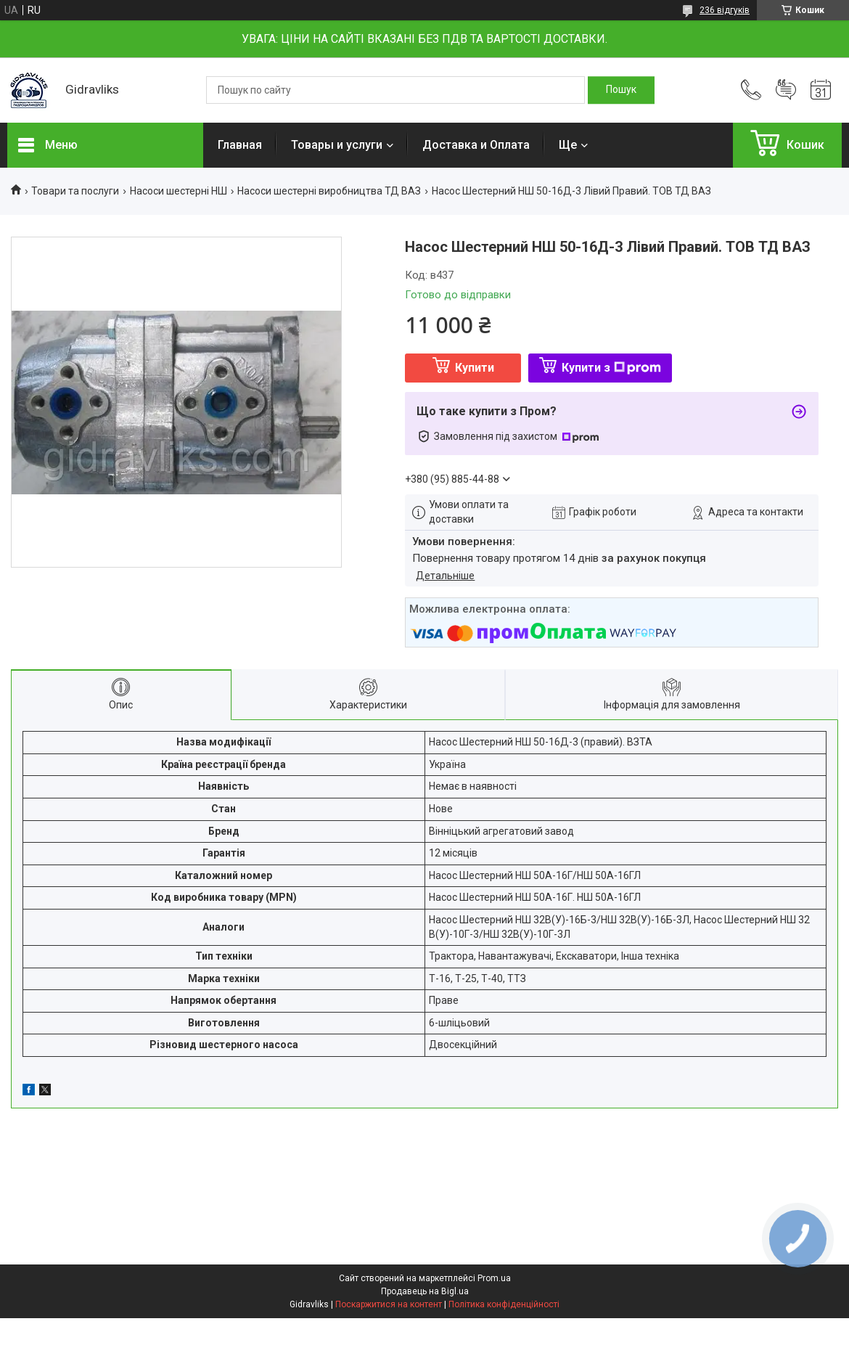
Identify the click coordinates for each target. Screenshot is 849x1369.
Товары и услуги (336, 145)
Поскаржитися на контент (388, 1304)
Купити (474, 368)
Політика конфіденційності (503, 1304)
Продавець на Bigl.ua (425, 1291)
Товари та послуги (75, 191)
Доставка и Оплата (476, 145)
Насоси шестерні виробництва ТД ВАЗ (329, 191)
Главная (240, 145)
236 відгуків (725, 10)
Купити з (611, 368)
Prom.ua (494, 1278)
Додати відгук (786, 90)
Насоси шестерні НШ (178, 191)
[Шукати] (621, 90)
